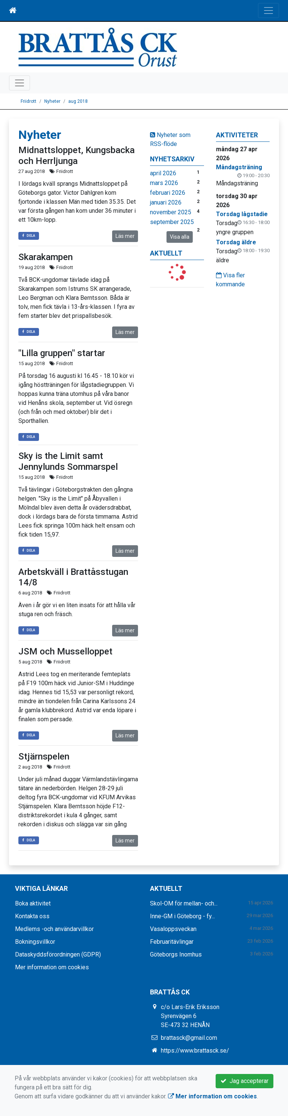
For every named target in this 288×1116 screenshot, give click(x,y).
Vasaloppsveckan (173, 929)
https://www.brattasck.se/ (195, 1050)
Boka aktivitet (33, 903)
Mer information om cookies (52, 967)
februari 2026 (167, 192)
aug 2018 (78, 101)
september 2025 (172, 222)
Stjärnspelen (43, 756)
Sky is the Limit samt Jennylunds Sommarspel (68, 461)
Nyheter (52, 101)
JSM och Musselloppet (65, 651)
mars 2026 (164, 183)
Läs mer (125, 236)
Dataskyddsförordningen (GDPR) (58, 954)
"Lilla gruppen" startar (61, 353)
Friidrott (28, 101)
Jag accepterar (244, 1080)
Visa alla (179, 237)
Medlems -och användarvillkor (54, 929)
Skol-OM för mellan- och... (184, 903)
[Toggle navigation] (268, 10)
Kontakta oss (32, 916)
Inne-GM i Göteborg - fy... (182, 916)
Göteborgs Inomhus (176, 954)
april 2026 (163, 173)
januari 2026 (166, 202)
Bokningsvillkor (35, 941)
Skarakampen (45, 257)
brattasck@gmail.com (189, 1037)
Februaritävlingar (172, 941)
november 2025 (170, 212)
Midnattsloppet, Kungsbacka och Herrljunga (76, 155)
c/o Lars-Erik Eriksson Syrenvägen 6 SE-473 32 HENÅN (190, 1016)
